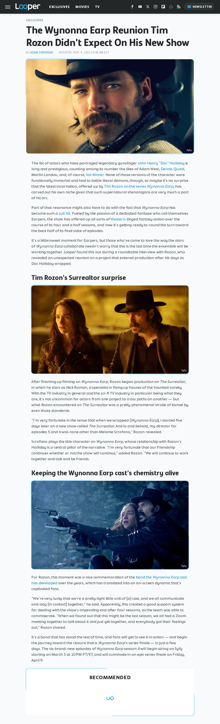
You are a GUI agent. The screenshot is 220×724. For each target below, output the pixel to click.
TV (97, 7)
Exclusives (59, 7)
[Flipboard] (163, 7)
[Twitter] (148, 7)
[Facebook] (132, 7)
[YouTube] (140, 7)
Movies (82, 7)
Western (117, 219)
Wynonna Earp (160, 186)
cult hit (64, 213)
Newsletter (199, 7)
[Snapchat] (171, 7)
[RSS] (179, 7)
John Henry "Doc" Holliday (161, 163)
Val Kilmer (95, 174)
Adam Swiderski (41, 52)
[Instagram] (155, 7)
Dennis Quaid (172, 169)
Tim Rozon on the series (125, 186)
